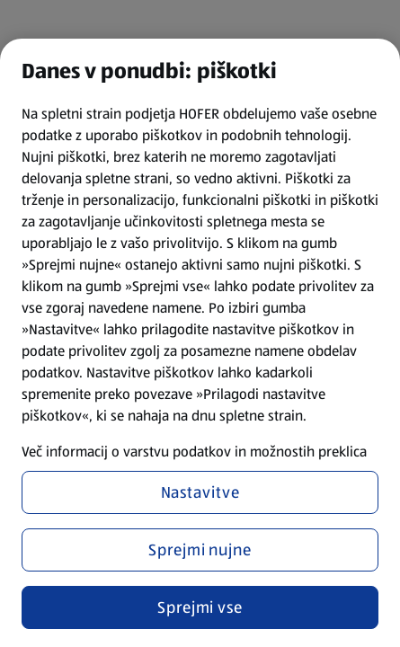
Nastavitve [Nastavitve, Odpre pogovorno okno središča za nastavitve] (200, 492)
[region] (200, 343)
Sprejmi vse (200, 607)
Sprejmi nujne (200, 550)
